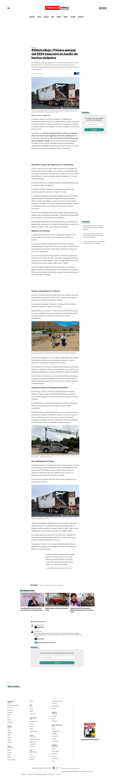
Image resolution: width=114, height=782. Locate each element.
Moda (9, 755)
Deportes (32, 724)
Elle (31, 705)
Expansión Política (39, 625)
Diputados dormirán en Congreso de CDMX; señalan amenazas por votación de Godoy (81, 610)
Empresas (10, 703)
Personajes (54, 754)
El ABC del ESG (55, 706)
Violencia (42, 585)
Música (31, 729)
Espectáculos (11, 748)
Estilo (31, 719)
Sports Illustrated (57, 725)
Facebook (105, 8)
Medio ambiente (33, 752)
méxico (40, 17)
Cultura (31, 701)
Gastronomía (55, 746)
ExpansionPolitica (57, 768)
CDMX (53, 17)
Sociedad (73, 17)
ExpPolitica (50, 768)
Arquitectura (32, 744)
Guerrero (61, 585)
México (33, 48)
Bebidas (54, 749)
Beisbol (53, 729)
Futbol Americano (56, 731)
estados (59, 17)
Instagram (102, 8)
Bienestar (54, 756)
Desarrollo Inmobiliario (35, 739)
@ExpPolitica (47, 116)
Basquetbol (54, 734)
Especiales (54, 721)
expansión (80, 17)
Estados (9, 737)
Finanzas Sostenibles (57, 701)
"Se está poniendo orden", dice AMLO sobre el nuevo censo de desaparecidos (31, 609)
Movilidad (32, 759)
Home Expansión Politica (13, 705)
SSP (48, 585)
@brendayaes (40, 639)
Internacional (11, 710)
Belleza (9, 757)
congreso (46, 17)
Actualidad (54, 714)
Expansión (11, 701)
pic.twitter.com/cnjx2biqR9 (58, 565)
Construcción (33, 737)
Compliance (32, 775)
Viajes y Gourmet (11, 760)
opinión (66, 17)
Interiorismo (32, 746)
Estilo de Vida (55, 759)
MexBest (54, 745)
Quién (9, 746)
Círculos (9, 752)
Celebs (31, 711)
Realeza (9, 750)
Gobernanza (32, 757)
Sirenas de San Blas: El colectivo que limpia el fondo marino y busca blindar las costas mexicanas (93, 236)
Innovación (54, 704)
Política (10, 726)
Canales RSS (50, 775)
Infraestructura (33, 742)
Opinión (9, 740)
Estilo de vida (33, 714)
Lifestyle (54, 739)
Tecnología (10, 712)
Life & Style (33, 718)
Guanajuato (53, 585)
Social (31, 754)
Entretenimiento (33, 722)
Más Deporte (55, 736)
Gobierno (10, 728)
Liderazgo (54, 716)
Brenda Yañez (38, 631)
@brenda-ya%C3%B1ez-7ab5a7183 (46, 643)
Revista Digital (55, 741)
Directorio (55, 775)
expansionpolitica (53, 768)
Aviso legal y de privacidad (41, 775)
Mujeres (9, 720)
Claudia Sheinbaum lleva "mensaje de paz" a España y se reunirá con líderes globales (93, 228)
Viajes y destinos (56, 751)
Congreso (10, 732)
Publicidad (27, 775)
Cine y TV (32, 727)
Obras (9, 715)
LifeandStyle (10, 722)
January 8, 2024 (68, 568)
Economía (10, 708)
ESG (8, 717)
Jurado (53, 761)
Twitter (100, 8)
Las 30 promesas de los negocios (90, 740)
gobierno (33, 17)
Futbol (53, 727)
